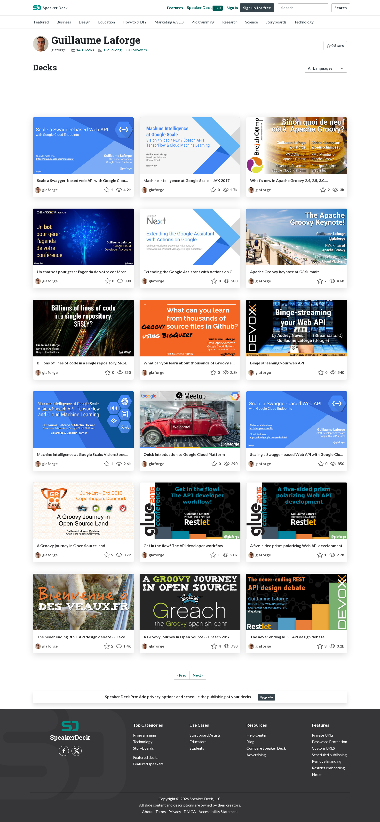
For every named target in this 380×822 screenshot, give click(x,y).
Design (84, 22)
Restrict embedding (328, 767)
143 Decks (85, 49)
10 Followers (136, 49)
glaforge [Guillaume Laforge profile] (46, 189)
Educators (198, 741)
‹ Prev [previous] (182, 675)
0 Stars (335, 45)
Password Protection (329, 741)
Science (251, 22)
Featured (41, 22)
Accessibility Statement (218, 811)
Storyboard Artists (205, 735)
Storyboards (276, 22)
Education (106, 22)
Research (230, 22)
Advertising (256, 754)
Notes (317, 774)
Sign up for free (257, 7)
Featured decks (145, 757)
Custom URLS (323, 748)
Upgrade (266, 697)
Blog (250, 741)
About (147, 811)
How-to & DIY (135, 22)
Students (197, 748)
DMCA (190, 811)
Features (175, 7)
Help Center (256, 735)
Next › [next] (198, 675)
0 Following (112, 49)
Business (63, 22)
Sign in (232, 7)
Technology (304, 22)
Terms (160, 811)
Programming (202, 22)
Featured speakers (148, 764)
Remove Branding (326, 761)
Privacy (174, 811)
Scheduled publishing (329, 754)
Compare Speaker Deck (266, 748)
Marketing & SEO (169, 22)
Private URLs (323, 735)
